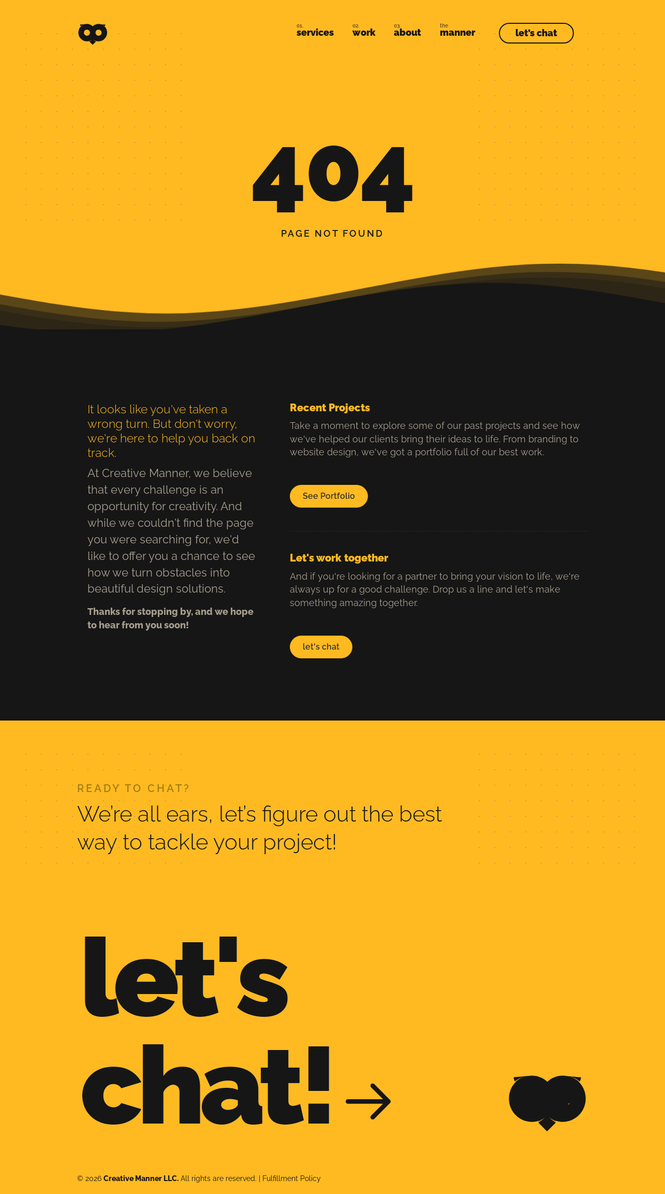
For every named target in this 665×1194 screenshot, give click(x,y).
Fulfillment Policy (291, 1178)
